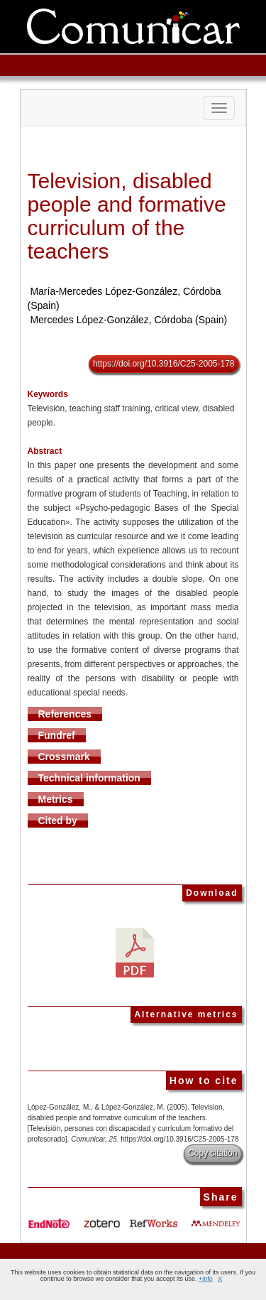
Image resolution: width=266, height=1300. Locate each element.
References (65, 714)
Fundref (56, 735)
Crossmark (64, 756)
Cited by (57, 820)
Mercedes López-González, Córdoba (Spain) (128, 319)
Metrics (55, 799)
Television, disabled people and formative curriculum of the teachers (127, 216)
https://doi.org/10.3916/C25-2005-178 (163, 364)
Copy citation (212, 1153)
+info (206, 1278)
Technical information (89, 778)
